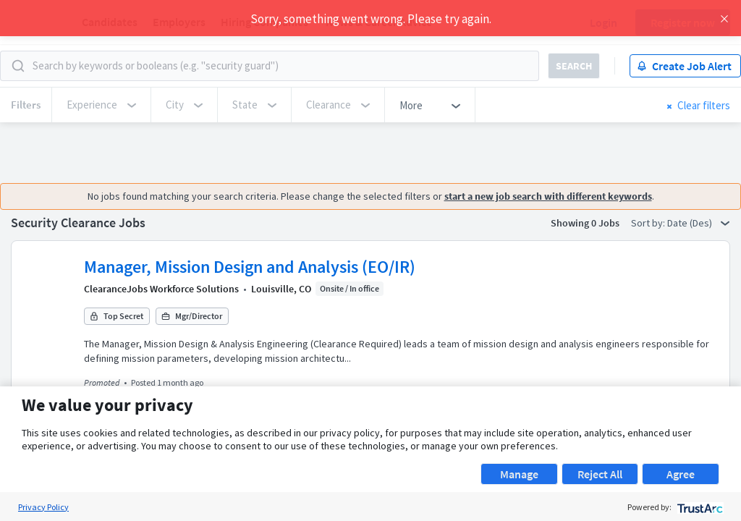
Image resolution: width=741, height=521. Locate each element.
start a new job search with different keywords (544, 196)
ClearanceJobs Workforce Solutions (161, 288)
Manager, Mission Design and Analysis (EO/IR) (249, 266)
